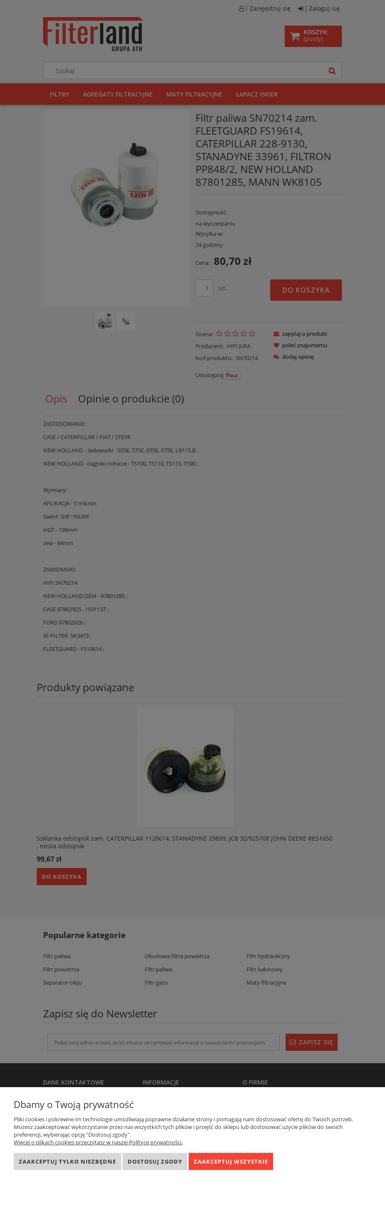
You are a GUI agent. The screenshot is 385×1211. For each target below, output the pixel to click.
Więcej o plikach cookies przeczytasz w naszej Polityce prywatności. (98, 1142)
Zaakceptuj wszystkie (231, 1161)
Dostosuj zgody (155, 1161)
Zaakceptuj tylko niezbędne (67, 1161)
